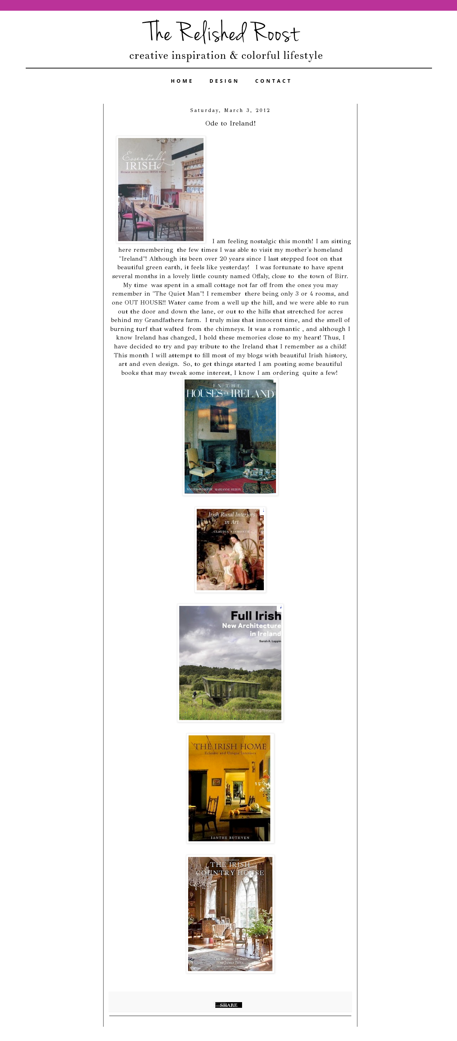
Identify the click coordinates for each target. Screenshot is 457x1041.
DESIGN (225, 80)
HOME (182, 80)
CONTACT (273, 80)
